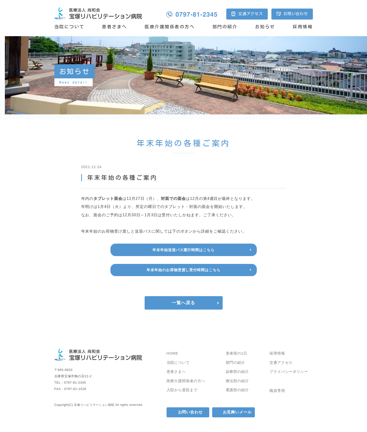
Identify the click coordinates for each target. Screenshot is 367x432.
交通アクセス (250, 14)
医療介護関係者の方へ (170, 26)
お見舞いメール (237, 412)
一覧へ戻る (183, 302)
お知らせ (265, 26)
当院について (69, 26)
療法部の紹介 (237, 381)
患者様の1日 (237, 353)
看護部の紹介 (237, 390)
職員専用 (277, 391)
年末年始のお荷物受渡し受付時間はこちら (183, 270)
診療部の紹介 (237, 371)
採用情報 (303, 26)
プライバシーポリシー (288, 371)
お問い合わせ (295, 14)
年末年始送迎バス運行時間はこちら (183, 250)
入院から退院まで (182, 390)
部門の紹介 (225, 26)
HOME (173, 353)
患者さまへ (114, 26)
